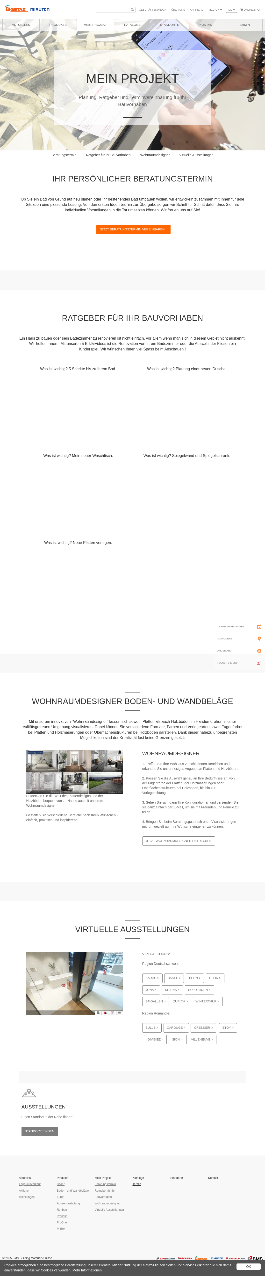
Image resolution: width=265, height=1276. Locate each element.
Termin (136, 1184)
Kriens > (172, 990)
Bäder (60, 1184)
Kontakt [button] (207, 25)
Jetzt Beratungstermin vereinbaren (133, 229)
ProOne (62, 1222)
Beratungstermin (63, 155)
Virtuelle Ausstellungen (196, 155)
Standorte (176, 1178)
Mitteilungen (27, 1197)
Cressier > (203, 1027)
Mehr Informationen (87, 1270)
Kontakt (213, 1178)
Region (215, 9)
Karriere (196, 9)
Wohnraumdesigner (155, 155)
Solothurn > (199, 990)
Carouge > (176, 1027)
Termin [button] (244, 25)
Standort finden (39, 1131)
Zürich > (180, 1001)
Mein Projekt (95, 25)
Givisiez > (155, 1039)
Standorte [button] (169, 25)
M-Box (61, 1228)
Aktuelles (21, 25)
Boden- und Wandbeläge (73, 1190)
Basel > (174, 978)
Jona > (151, 990)
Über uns (178, 9)
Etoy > (228, 1027)
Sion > (177, 1039)
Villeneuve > (202, 1039)
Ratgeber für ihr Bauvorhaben (108, 155)
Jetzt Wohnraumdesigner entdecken (179, 841)
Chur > (215, 978)
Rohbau (62, 1209)
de (231, 9)
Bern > (195, 978)
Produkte (58, 25)
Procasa (62, 1216)
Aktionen (24, 1190)
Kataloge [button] (132, 25)
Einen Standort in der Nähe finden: (47, 1117)
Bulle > (152, 1027)
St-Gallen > (156, 1001)
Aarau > (152, 978)
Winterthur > (207, 1001)
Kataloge (138, 1178)
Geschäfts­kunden (152, 9)
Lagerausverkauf (30, 1184)
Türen (60, 1197)
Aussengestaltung (68, 1203)
